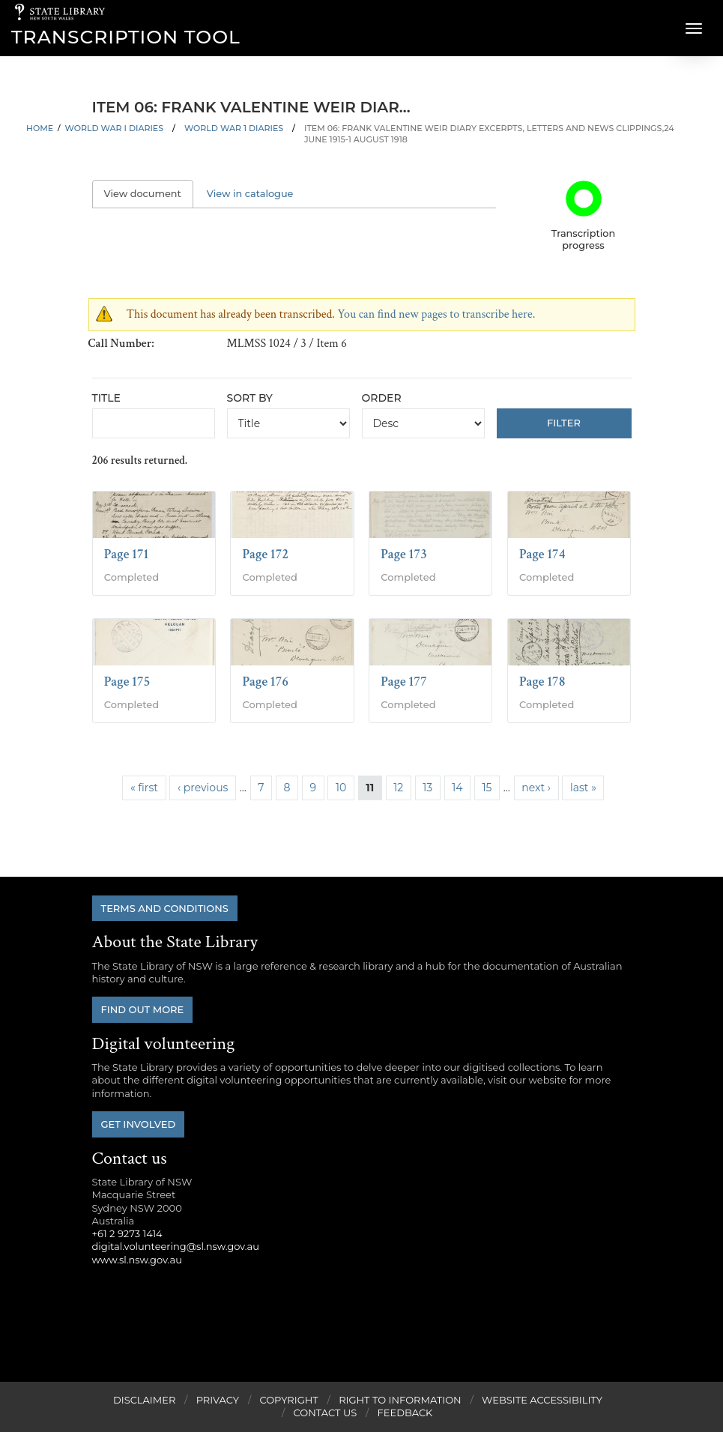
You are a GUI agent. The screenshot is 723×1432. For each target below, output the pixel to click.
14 (457, 787)
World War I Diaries (114, 128)
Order (382, 398)
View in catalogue (250, 193)
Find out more (142, 1009)
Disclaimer (144, 1400)
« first (144, 787)
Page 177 (404, 681)
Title (106, 398)
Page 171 (126, 554)
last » (583, 787)
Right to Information (400, 1400)
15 (486, 787)
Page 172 (265, 554)
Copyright (288, 1400)
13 (427, 787)
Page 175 (127, 681)
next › (536, 787)
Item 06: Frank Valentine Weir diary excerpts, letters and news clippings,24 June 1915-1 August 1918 (489, 134)
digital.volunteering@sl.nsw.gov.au (176, 1246)
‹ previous (203, 787)
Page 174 (542, 554)
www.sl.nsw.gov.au (137, 1260)
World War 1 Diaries (233, 128)
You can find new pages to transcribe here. (436, 314)
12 (398, 787)
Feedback (405, 1413)
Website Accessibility (542, 1400)
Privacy (217, 1400)
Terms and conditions (165, 908)
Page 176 (265, 681)
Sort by (250, 398)
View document (148, 193)
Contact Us (325, 1413)
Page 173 (404, 554)
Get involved (138, 1124)
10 (341, 787)
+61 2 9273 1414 (127, 1233)
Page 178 (542, 681)
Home (39, 128)
